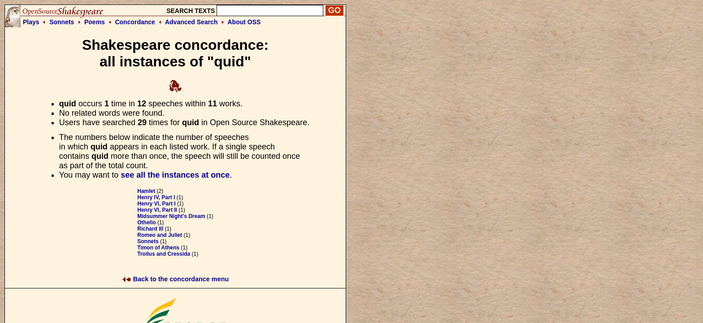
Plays (31, 22)
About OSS (244, 22)
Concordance (135, 22)
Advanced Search (191, 22)
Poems (94, 22)
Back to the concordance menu (175, 279)
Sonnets (61, 22)
